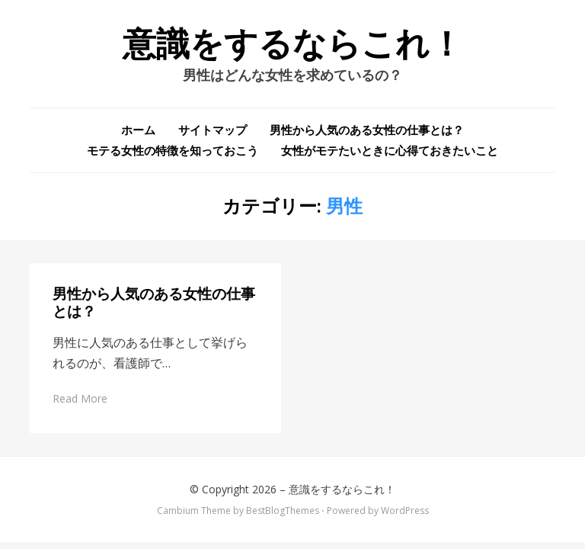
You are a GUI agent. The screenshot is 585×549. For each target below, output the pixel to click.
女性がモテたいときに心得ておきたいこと (389, 150)
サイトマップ (212, 129)
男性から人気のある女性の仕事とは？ (367, 129)
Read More (80, 398)
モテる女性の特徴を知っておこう (172, 150)
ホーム (138, 129)
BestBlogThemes (282, 510)
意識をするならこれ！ (293, 44)
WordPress (405, 510)
